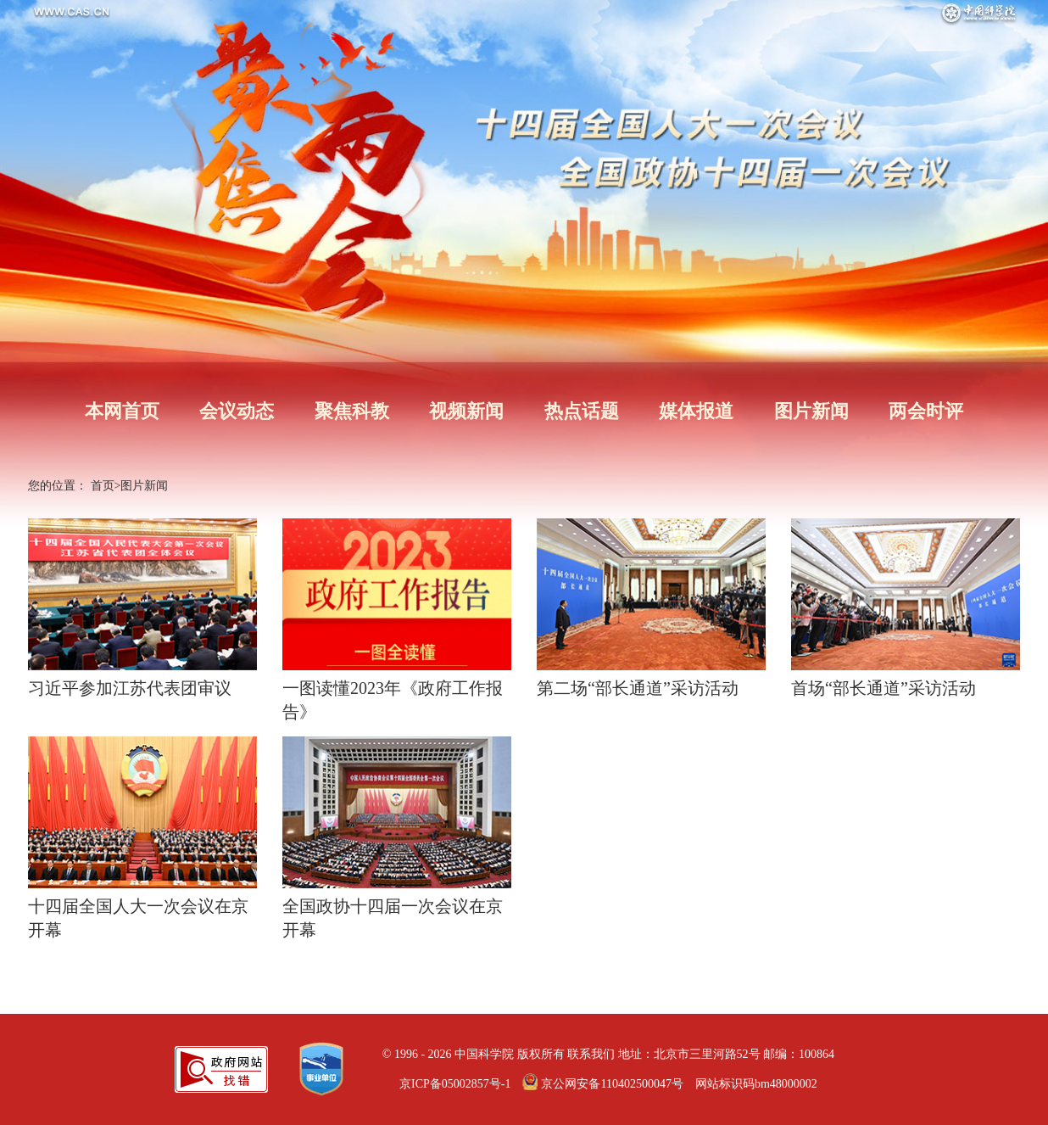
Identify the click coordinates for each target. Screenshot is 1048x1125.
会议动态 (236, 411)
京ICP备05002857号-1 (454, 1083)
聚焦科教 (352, 411)
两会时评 (926, 411)
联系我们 (591, 1054)
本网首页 (122, 411)
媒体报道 (696, 411)
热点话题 (581, 411)
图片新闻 (811, 411)
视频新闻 (466, 411)
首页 (102, 485)
